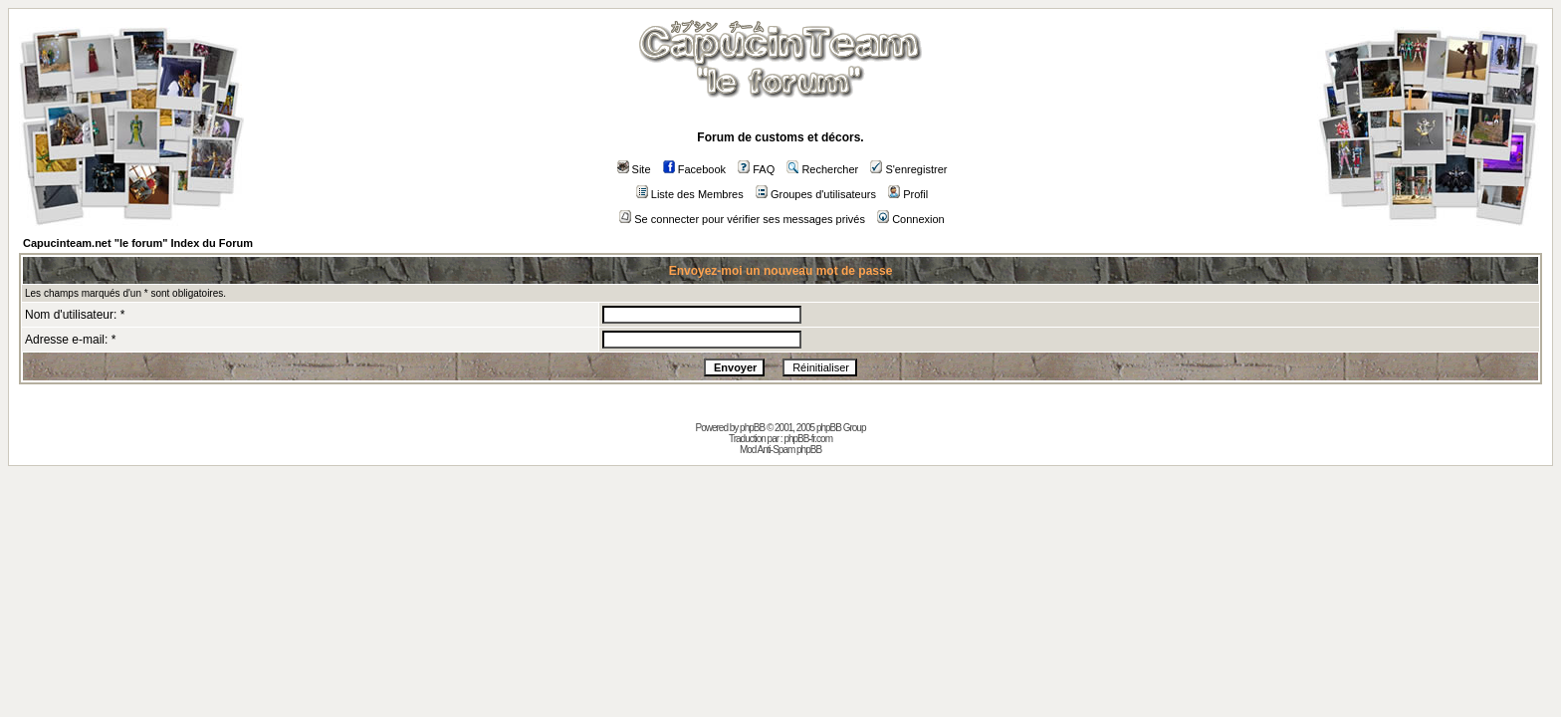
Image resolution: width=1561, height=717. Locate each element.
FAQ (756, 169)
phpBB (752, 427)
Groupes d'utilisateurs (816, 194)
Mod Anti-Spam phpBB (780, 449)
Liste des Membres (690, 194)
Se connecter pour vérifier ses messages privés (742, 219)
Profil (908, 194)
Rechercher (822, 169)
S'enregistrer (908, 169)
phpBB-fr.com (807, 438)
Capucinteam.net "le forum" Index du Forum (138, 243)
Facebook (694, 169)
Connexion (911, 219)
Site (634, 169)
